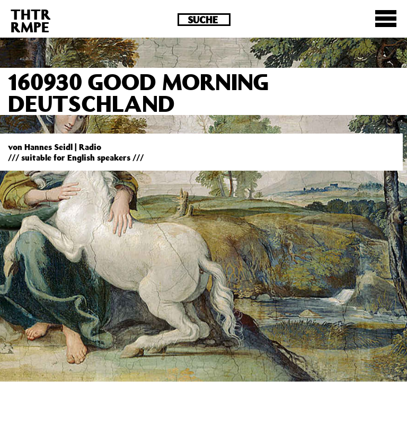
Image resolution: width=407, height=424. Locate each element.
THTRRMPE (31, 20)
